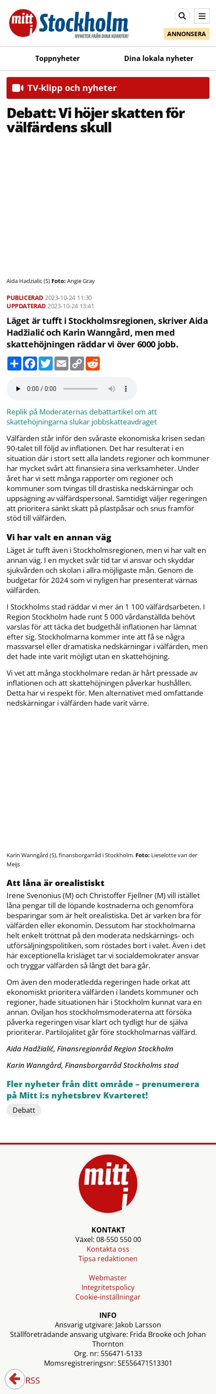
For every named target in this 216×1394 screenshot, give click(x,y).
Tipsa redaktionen (108, 1258)
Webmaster (108, 1278)
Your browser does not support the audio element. (72, 389)
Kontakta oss (108, 1249)
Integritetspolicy (108, 1287)
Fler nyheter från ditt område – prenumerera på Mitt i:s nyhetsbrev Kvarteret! (103, 1090)
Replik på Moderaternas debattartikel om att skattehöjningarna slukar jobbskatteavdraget (82, 417)
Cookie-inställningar (108, 1297)
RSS (26, 1380)
